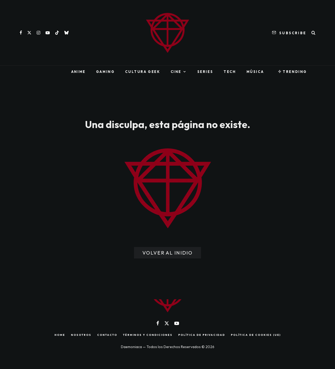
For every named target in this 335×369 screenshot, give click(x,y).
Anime (78, 72)
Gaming (105, 72)
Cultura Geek (142, 72)
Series (205, 72)
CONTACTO (107, 335)
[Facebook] (21, 33)
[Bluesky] (66, 33)
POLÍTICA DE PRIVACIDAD (201, 335)
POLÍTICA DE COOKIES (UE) (256, 335)
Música (255, 72)
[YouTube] (47, 33)
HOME (59, 335)
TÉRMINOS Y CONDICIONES (147, 335)
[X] (29, 33)
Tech (230, 72)
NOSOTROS (81, 335)
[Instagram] (38, 33)
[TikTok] (57, 33)
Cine (176, 72)
